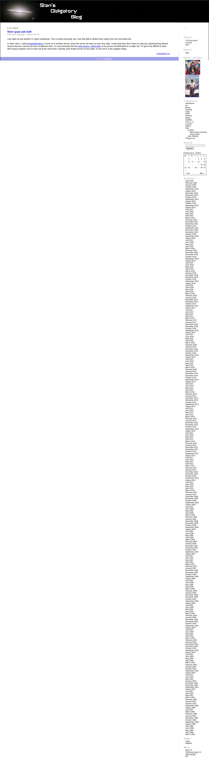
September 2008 (192, 527)
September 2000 (192, 706)
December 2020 (191, 230)
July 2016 (189, 335)
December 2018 (191, 275)
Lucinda (188, 43)
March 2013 (190, 417)
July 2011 (189, 458)
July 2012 (189, 433)
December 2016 (191, 324)
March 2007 (190, 564)
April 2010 (189, 488)
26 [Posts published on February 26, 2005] (201, 168)
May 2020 (189, 244)
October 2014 (190, 378)
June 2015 (189, 361)
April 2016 (189, 341)
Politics (188, 126)
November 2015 (191, 351)
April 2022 (189, 216)
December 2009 (191, 497)
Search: (188, 142)
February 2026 (191, 183)
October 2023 (190, 197)
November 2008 (191, 523)
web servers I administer (89, 46)
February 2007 (191, 566)
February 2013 (191, 419)
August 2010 (190, 480)
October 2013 (190, 402)
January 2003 (190, 667)
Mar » (202, 173)
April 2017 (189, 316)
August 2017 (190, 308)
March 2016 (190, 343)
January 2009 (190, 519)
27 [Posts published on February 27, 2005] (204, 168)
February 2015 (191, 369)
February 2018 (191, 296)
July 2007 (189, 556)
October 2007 (190, 550)
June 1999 (189, 728)
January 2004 (190, 642)
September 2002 (192, 671)
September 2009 (192, 503)
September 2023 (192, 199)
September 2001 (192, 687)
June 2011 (189, 460)
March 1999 (190, 734)
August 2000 (190, 708)
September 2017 (192, 306)
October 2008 (190, 525)
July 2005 (189, 605)
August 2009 (190, 505)
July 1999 (189, 726)
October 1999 (190, 720)
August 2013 (190, 406)
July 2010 (189, 482)
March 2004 (190, 638)
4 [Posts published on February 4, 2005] (198, 159)
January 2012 (190, 445)
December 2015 (191, 349)
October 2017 (190, 304)
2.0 (188, 750)
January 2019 (190, 273)
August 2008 (190, 529)
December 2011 (191, 447)
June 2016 (189, 337)
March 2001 (190, 697)
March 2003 (190, 663)
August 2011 (190, 456)
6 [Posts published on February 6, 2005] (204, 159)
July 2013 (189, 408)
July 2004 (189, 630)
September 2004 (192, 626)
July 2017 (189, 310)
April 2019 (189, 269)
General (188, 116)
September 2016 (192, 330)
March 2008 (190, 540)
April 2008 (189, 538)
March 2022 (190, 218)
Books (187, 108)
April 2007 (189, 562)
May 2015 (189, 363)
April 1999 (189, 732)
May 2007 (189, 560)
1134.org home (191, 41)
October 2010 (190, 476)
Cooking (188, 110)
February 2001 (191, 699)
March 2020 (190, 248)
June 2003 (189, 656)
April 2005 (189, 611)
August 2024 (190, 191)
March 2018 (190, 294)
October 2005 (190, 599)
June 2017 (189, 312)
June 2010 (189, 484)
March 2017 (190, 318)
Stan (22, 34)
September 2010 (192, 478)
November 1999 (191, 718)
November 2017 (191, 302)
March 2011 (190, 466)
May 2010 (189, 486)
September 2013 (192, 404)
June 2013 (189, 410)
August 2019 (190, 261)
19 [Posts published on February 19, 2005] (201, 165)
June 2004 (189, 632)
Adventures (189, 103)
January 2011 (190, 470)
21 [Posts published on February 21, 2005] (186, 168)
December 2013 (191, 398)
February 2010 (191, 492)
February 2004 (191, 640)
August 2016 (190, 332)
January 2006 (190, 593)
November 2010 (191, 474)
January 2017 (190, 322)
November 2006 (191, 572)
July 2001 (189, 691)
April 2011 (189, 464)
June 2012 (189, 435)
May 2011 (189, 462)
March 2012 (190, 441)
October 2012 (190, 427)
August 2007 (190, 554)
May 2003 (189, 658)
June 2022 (189, 212)
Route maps (195, 134)
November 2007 (191, 548)
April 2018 (189, 292)
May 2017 (189, 314)
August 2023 (190, 201)
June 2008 (189, 534)
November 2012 (191, 425)
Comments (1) (163, 53)
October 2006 (190, 574)
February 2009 (191, 517)
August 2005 (190, 603)
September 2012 (192, 429)
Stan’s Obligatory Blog (104, 11)
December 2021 (191, 222)
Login (187, 741)
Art (186, 106)
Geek (19, 34)
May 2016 (189, 339)
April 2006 (189, 587)
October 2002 (190, 669)
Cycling (190, 130)
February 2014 (191, 394)
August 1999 (190, 724)
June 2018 (189, 287)
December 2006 (191, 570)
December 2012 (191, 423)
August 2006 (190, 579)
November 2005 (191, 597)
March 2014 (190, 392)
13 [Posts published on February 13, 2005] (204, 162)
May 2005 (189, 609)
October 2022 (190, 203)
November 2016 (191, 326)
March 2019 (190, 271)
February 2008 (191, 542)
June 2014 (189, 386)
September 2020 (192, 236)
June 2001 (189, 693)
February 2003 (191, 665)
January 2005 (190, 617)
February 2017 (191, 320)
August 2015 (190, 357)
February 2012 (191, 443)
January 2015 (190, 371)
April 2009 (189, 513)
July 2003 (189, 654)
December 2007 (191, 546)
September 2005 (192, 601)
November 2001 (191, 685)
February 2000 (191, 714)
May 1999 (189, 730)
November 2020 (191, 232)
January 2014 (190, 396)
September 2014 (192, 380)
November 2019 (191, 255)
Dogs (187, 112)
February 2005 (191, 615)
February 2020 (191, 251)
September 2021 (192, 228)
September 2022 (192, 205)
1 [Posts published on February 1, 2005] (189, 159)
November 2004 (191, 622)
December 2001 (191, 683)
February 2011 (191, 468)
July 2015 (189, 359)
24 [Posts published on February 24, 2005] (196, 168)
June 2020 (189, 242)
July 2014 (189, 384)
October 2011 (190, 451)
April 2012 (189, 439)
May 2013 (189, 412)
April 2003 (189, 661)
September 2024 (192, 189)
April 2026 (189, 181)
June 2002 (189, 677)
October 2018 (190, 279)
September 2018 (192, 281)
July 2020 (189, 240)
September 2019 (192, 259)
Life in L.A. (189, 122)
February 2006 (191, 591)
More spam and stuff (19, 31)
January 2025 (190, 185)
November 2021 (191, 224)
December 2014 (191, 373)
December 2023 (191, 193)
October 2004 (190, 624)
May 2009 (189, 511)
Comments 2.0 (193, 752)
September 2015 (192, 355)
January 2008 (190, 544)
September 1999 (192, 722)
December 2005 (191, 595)
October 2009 (190, 501)
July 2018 (189, 285)
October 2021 (190, 226)
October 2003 (190, 648)
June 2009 (189, 509)
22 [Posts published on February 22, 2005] (189, 168)
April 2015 (189, 365)
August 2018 (190, 283)
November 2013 (191, 400)
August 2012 (190, 431)
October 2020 (190, 234)
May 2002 (189, 679)
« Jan (187, 173)
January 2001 (190, 701)
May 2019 (189, 267)
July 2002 (189, 675)
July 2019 (189, 263)
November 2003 (191, 646)
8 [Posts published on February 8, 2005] (189, 162)
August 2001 (190, 689)
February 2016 (191, 345)
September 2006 (192, 577)
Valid (190, 754)
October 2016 (190, 328)
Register (188, 743)
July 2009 (189, 507)
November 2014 (191, 376)
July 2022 (189, 210)
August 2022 (190, 208)
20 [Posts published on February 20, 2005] (204, 165)
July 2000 (189, 710)
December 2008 (191, 521)
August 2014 (190, 382)
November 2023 (191, 195)
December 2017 (191, 300)
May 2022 (189, 214)
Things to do (190, 138)
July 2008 (189, 531)
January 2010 (190, 495)
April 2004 (189, 636)
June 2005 (189, 607)
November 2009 (191, 499)
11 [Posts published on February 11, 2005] (199, 162)
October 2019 (190, 257)
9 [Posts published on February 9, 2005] (192, 162)
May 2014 (189, 388)
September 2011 (192, 454)
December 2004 (191, 620)
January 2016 (190, 347)
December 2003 (191, 644)
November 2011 (191, 449)
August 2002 (190, 673)
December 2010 (191, 472)
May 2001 (189, 695)
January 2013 (190, 421)
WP (186, 756)
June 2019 (189, 265)
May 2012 (189, 437)
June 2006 (189, 583)
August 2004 (190, 628)
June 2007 (189, 558)
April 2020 (189, 246)
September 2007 (192, 552)
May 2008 (189, 536)
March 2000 (190, 712)
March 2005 (190, 613)
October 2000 (190, 704)
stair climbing (193, 136)
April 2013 (189, 415)
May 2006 (189, 585)
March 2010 (190, 490)
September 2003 (192, 650)
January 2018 (190, 298)
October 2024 (190, 187)
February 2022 (191, 220)
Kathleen (188, 120)
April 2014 (189, 390)
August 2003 (190, 652)
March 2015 (190, 367)
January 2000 (190, 716)
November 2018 (191, 277)
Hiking (187, 118)
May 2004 (189, 634)
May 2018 (189, 289)
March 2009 (190, 515)
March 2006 (190, 589)
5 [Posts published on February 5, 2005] (201, 159)
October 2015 (190, 353)
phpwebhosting (35, 43)
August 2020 (190, 238)
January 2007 (190, 568)
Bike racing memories (198, 132)
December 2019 (191, 253)
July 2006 (189, 581)
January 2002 (190, 681)
